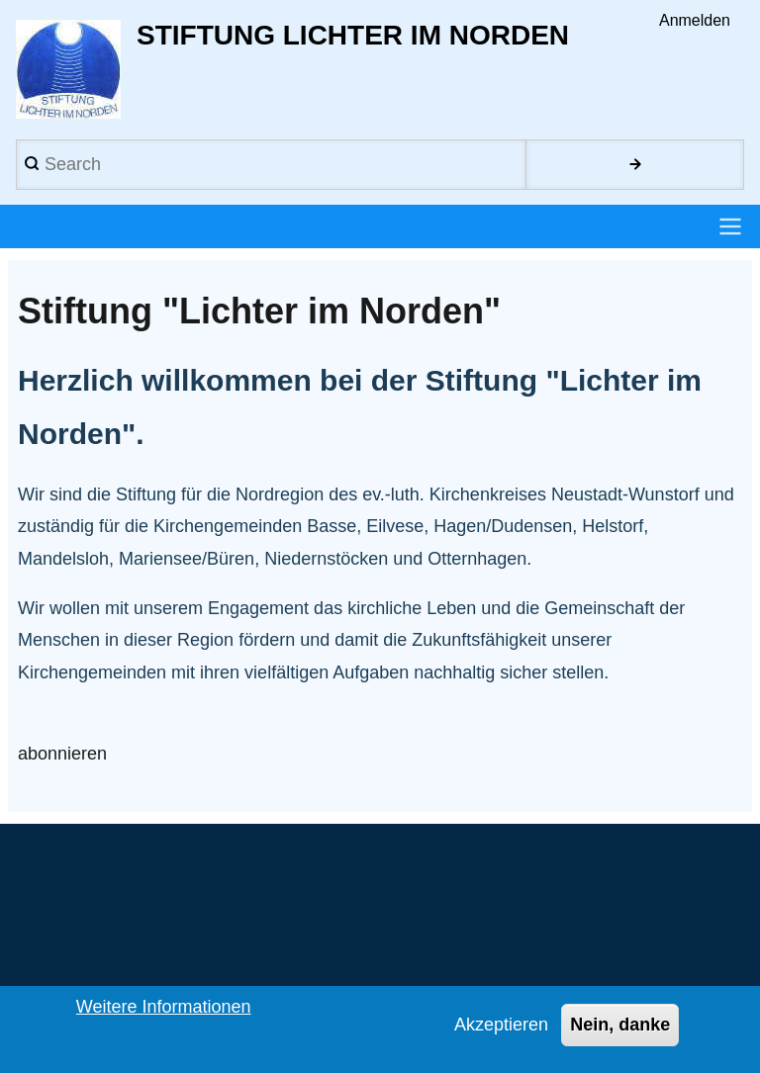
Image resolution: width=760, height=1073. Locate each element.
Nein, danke (620, 1031)
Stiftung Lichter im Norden (353, 35)
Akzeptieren (501, 1031)
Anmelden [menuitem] (694, 20)
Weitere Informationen (163, 1014)
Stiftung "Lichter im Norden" (259, 311)
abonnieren (62, 754)
